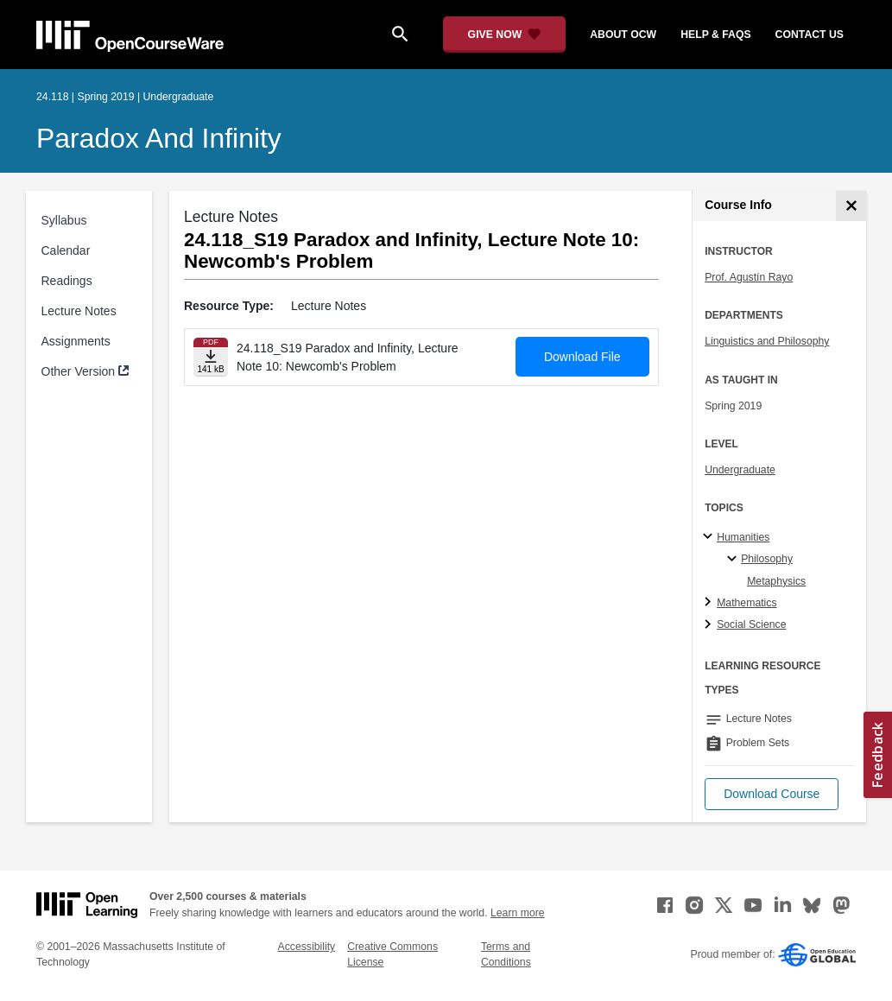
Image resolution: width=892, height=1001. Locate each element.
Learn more (517, 913)
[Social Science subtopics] (710, 625)
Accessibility (306, 947)
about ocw (623, 35)
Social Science (751, 624)
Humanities (743, 537)
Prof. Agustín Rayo (749, 277)
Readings (66, 281)
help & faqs (715, 35)
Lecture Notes (79, 311)
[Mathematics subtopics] (710, 603)
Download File (582, 357)
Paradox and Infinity (159, 138)
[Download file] (210, 357)
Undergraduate (740, 470)
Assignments (76, 341)
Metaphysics (776, 581)
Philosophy (767, 559)
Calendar (66, 250)
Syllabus (64, 220)
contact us (809, 35)
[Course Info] (851, 206)
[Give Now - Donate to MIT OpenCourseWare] (504, 34)
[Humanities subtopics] (710, 537)
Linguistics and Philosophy (767, 341)
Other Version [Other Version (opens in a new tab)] (78, 371)
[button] (771, 794)
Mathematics (746, 603)
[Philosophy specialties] (734, 559)
